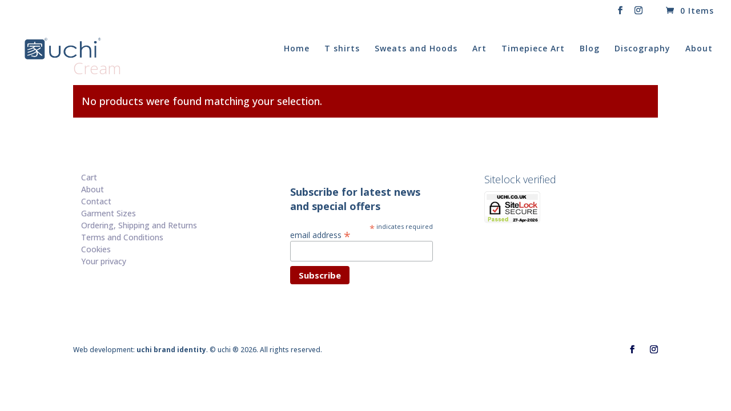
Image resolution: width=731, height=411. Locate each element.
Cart (89, 177)
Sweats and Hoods (416, 49)
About (699, 49)
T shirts (342, 49)
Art (479, 49)
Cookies (96, 249)
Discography (642, 49)
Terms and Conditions (122, 237)
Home (297, 49)
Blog (590, 49)
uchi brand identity (171, 349)
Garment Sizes (108, 213)
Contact (96, 201)
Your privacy (103, 261)
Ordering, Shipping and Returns (139, 225)
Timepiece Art (533, 49)
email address (320, 234)
